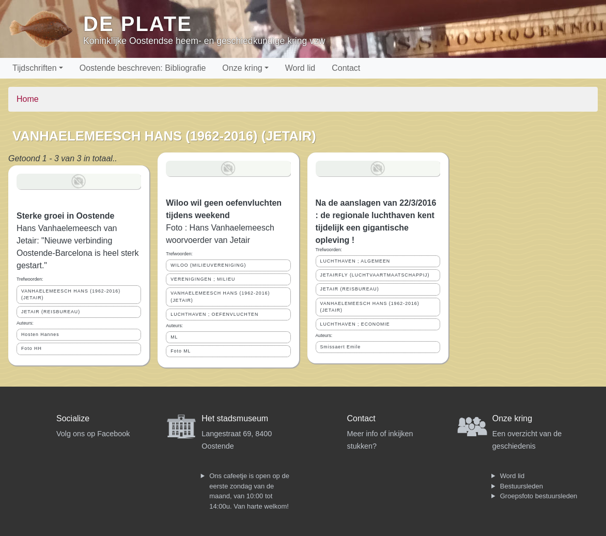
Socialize (72, 418)
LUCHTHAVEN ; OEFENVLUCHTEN (214, 314)
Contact (346, 68)
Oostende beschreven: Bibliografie (143, 68)
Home (28, 99)
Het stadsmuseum (234, 418)
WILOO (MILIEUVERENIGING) (208, 265)
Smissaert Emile (340, 346)
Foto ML (180, 351)
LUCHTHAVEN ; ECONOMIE (355, 324)
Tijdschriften (34, 68)
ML (174, 337)
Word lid (300, 68)
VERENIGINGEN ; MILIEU (202, 279)
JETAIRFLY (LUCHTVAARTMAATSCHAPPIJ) (375, 275)
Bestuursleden (521, 486)
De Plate (137, 23)
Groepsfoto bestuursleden (539, 496)
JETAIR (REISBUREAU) (50, 311)
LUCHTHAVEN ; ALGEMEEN (355, 261)
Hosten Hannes (40, 334)
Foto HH (31, 348)
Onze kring (242, 68)
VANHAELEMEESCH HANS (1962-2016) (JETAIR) (70, 294)
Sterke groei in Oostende (65, 215)
